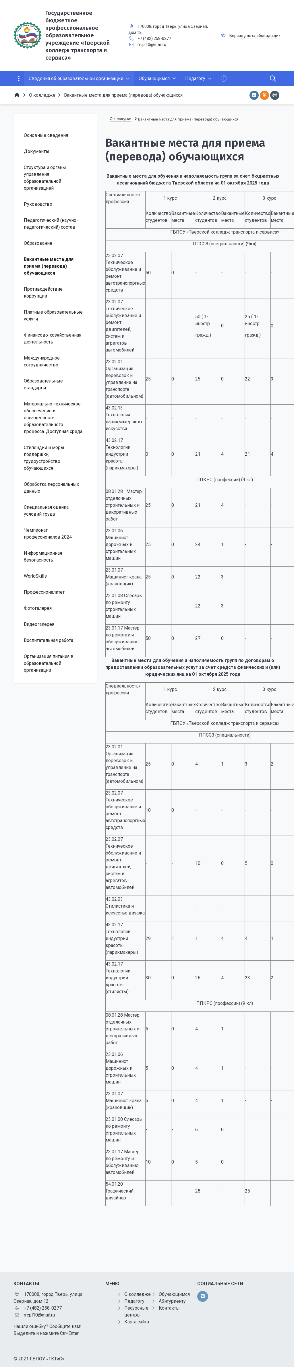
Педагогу (134, 1301)
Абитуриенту (172, 1301)
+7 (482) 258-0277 (154, 38)
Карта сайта (136, 1322)
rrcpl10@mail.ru (152, 44)
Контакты (169, 1308)
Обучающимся (174, 1294)
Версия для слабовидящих (255, 35)
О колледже (137, 1294)
